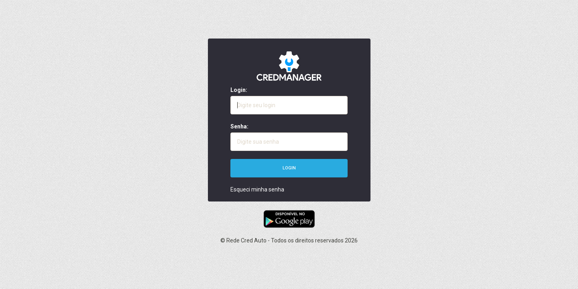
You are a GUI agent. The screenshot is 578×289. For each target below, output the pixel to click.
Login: (238, 90)
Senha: (239, 126)
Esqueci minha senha (257, 189)
